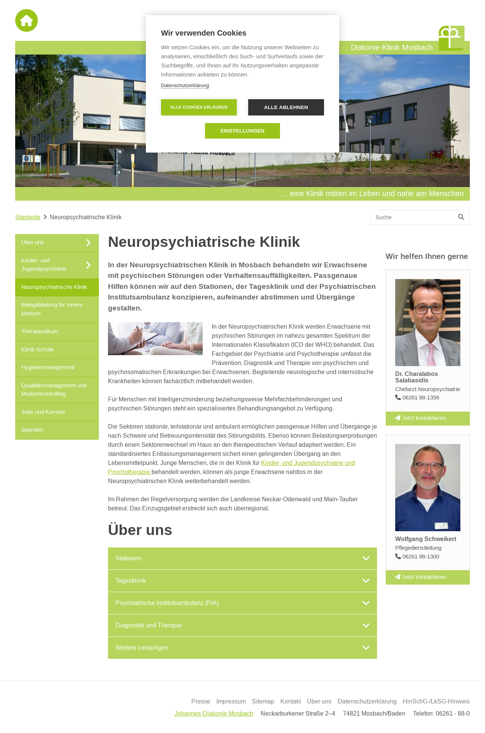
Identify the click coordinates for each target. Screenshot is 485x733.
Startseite (28, 217)
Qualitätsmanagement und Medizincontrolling (53, 390)
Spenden (32, 430)
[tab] (242, 558)
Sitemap (263, 701)
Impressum (231, 701)
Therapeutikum (39, 331)
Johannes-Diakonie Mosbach (213, 713)
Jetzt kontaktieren (420, 418)
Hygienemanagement (47, 367)
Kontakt (290, 701)
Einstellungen (243, 131)
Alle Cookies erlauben (199, 107)
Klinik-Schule (37, 349)
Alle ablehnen (286, 107)
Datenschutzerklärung (367, 701)
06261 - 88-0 (453, 713)
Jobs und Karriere (43, 411)
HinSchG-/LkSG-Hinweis (436, 701)
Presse (200, 701)
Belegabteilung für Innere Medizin (51, 309)
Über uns (319, 701)
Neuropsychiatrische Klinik (54, 286)
